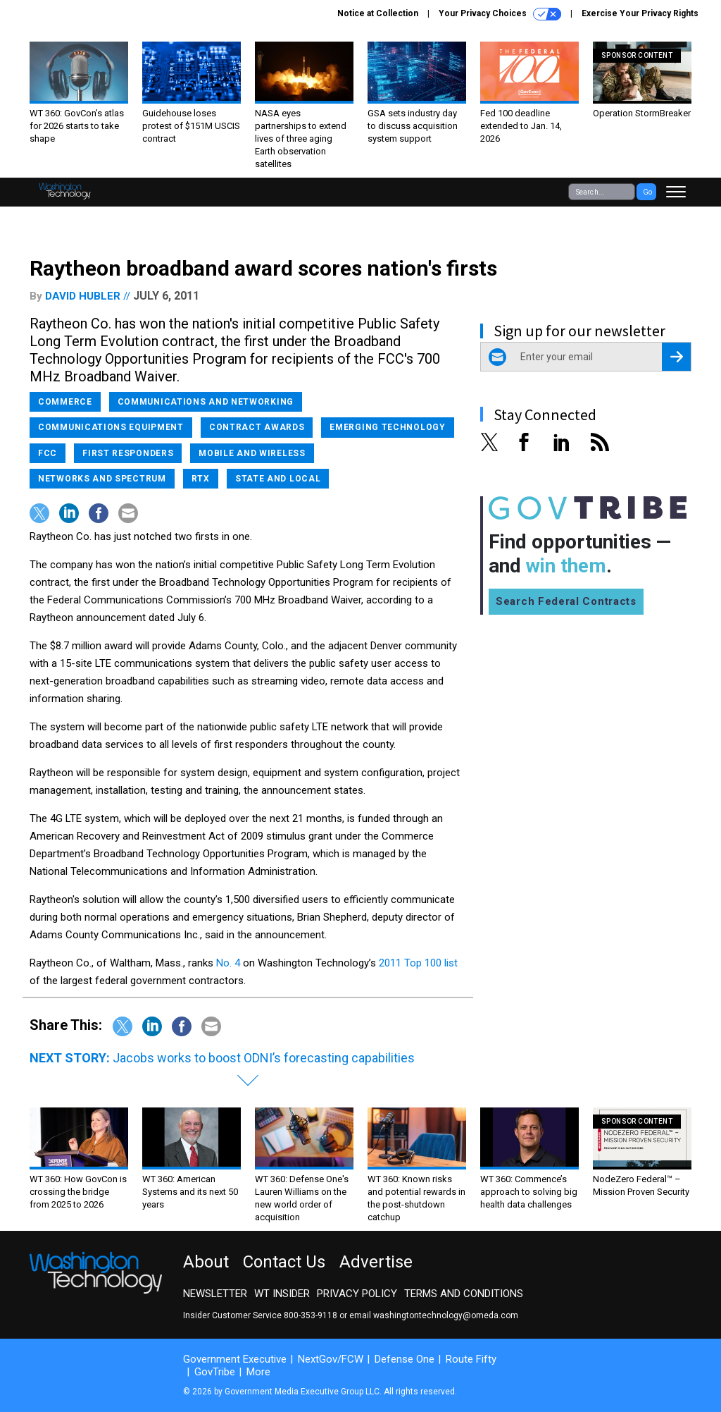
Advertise (376, 1262)
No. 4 (228, 963)
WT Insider (282, 1293)
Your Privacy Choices (500, 14)
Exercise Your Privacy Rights (640, 13)
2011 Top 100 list (418, 963)
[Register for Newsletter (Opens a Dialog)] (676, 357)
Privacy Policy (357, 1293)
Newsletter (215, 1293)
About (206, 1262)
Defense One (404, 1359)
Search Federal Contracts (566, 601)
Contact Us (284, 1262)
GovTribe (214, 1371)
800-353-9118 (310, 1315)
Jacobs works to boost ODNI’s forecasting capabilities (264, 1057)
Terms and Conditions (463, 1293)
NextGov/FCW (330, 1359)
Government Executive (235, 1359)
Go (647, 192)
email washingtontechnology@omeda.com (433, 1315)
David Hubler (82, 296)
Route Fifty (471, 1359)
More (258, 1371)
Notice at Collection (377, 13)
